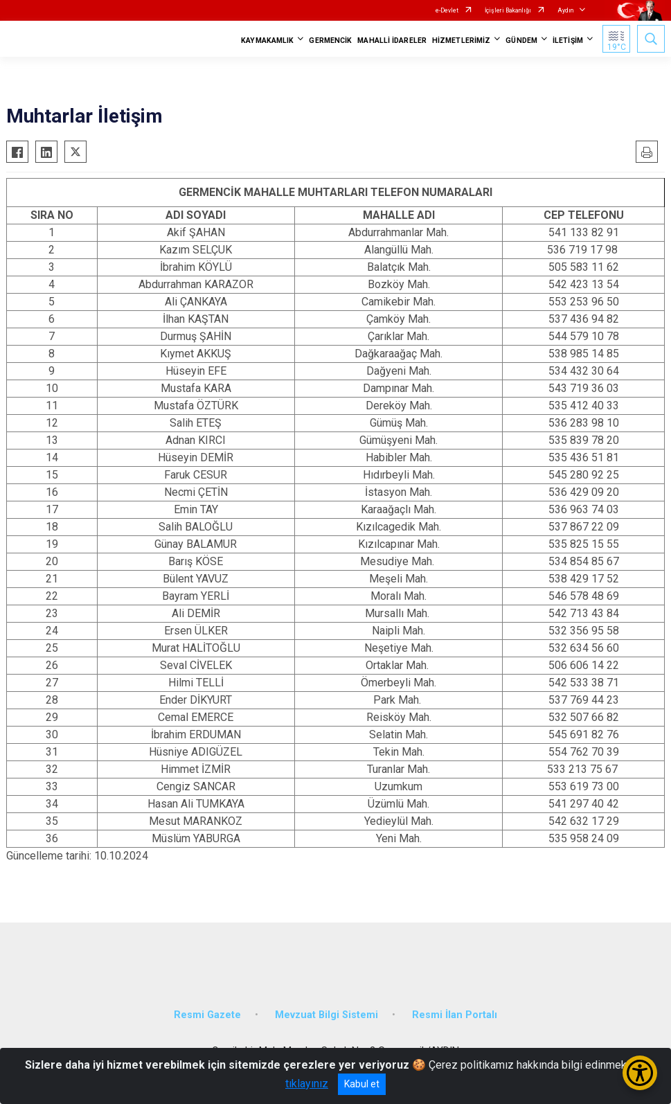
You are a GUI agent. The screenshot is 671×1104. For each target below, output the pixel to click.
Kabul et (361, 1083)
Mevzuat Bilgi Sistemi (326, 1015)
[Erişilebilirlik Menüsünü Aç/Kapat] (640, 1073)
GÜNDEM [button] (521, 40)
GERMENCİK (330, 40)
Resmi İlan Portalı (454, 1015)
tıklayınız (306, 1083)
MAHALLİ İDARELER (392, 40)
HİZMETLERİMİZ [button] (461, 40)
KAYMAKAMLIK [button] (267, 40)
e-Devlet (447, 10)
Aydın (565, 10)
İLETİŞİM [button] (568, 40)
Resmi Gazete (207, 1015)
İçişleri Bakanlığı (508, 10)
